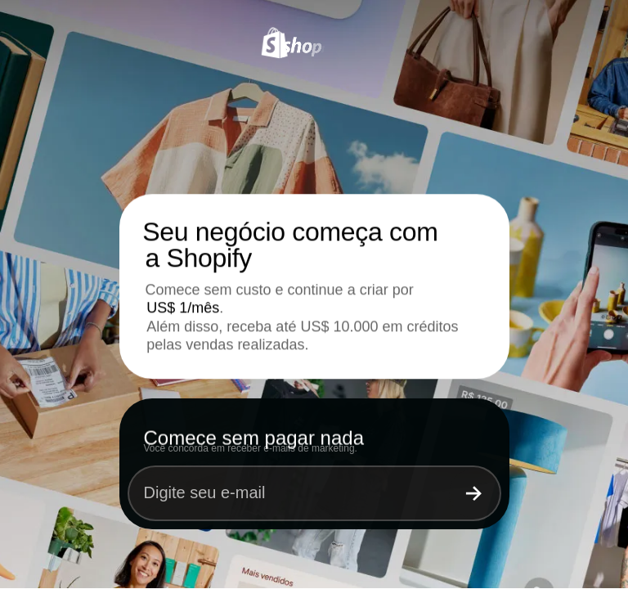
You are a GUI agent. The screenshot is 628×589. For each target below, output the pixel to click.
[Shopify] (314, 47)
